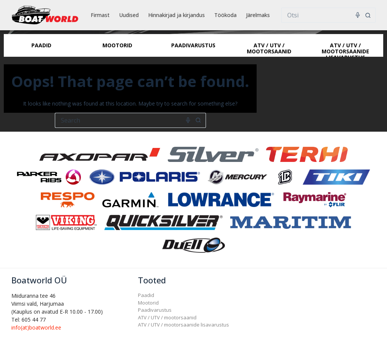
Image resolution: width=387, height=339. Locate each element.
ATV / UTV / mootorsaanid (167, 317)
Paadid (146, 295)
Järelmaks (258, 15)
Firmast (100, 15)
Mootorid (148, 302)
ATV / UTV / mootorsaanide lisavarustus (183, 324)
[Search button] (368, 15)
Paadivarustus (155, 309)
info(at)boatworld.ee (36, 327)
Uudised (129, 15)
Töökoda (225, 15)
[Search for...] (321, 15)
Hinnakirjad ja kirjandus (176, 15)
